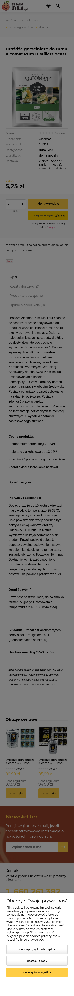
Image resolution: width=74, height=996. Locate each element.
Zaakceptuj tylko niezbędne (37, 949)
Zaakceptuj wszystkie (37, 972)
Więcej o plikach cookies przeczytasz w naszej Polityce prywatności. (33, 937)
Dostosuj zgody (37, 960)
